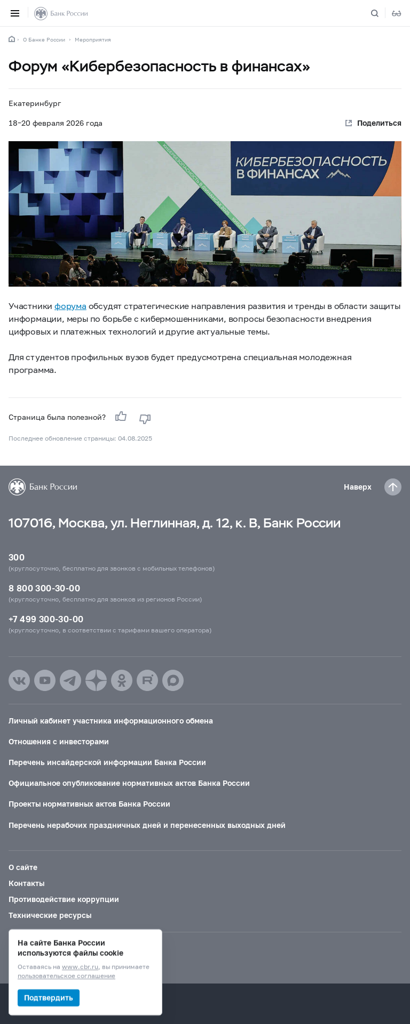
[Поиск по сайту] (381, 13)
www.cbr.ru (80, 967)
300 (17, 557)
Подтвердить (48, 997)
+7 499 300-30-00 (46, 619)
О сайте (23, 867)
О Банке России (44, 39)
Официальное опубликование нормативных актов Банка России (129, 782)
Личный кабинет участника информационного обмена (111, 720)
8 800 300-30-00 (44, 588)
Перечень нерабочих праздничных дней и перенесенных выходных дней (147, 825)
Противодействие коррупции (64, 899)
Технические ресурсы (50, 915)
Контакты (26, 883)
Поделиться (379, 122)
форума (70, 305)
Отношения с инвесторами (59, 741)
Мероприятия (93, 39)
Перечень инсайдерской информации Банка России (107, 762)
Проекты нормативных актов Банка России (89, 803)
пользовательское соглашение (66, 976)
